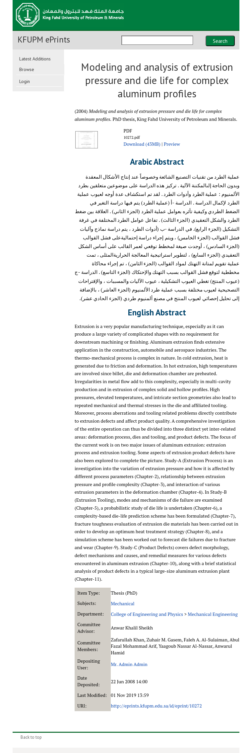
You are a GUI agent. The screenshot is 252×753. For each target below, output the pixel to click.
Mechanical (122, 603)
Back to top (31, 737)
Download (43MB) (141, 144)
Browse (26, 69)
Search (220, 41)
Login (24, 81)
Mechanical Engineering (212, 614)
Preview (172, 144)
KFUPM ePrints (44, 39)
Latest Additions (35, 59)
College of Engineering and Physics (147, 614)
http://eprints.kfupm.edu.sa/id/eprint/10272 (156, 706)
